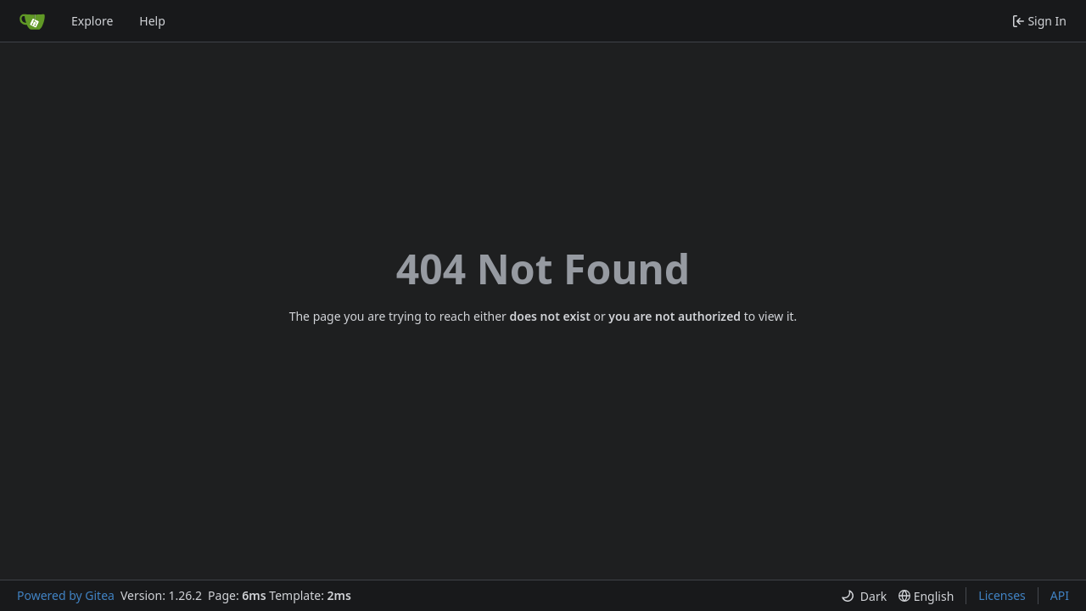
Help (152, 21)
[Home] (32, 21)
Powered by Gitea (66, 595)
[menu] (864, 596)
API (1059, 595)
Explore (92, 21)
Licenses (1002, 595)
